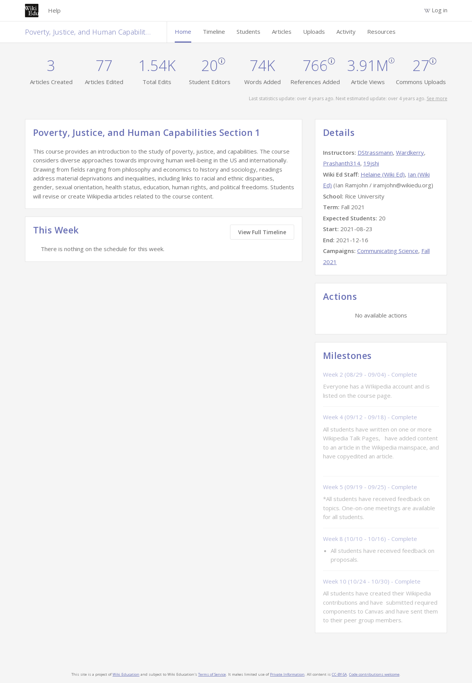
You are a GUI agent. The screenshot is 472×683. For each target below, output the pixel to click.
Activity (346, 31)
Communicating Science (387, 251)
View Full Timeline (262, 232)
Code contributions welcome (374, 674)
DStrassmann (375, 152)
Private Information (287, 674)
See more (437, 98)
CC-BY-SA (339, 674)
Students (248, 31)
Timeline (214, 31)
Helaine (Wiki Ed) (383, 174)
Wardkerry (410, 152)
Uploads (314, 31)
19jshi (371, 163)
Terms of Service (212, 674)
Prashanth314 (341, 163)
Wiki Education (126, 674)
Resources (381, 31)
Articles (281, 31)
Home (183, 31)
